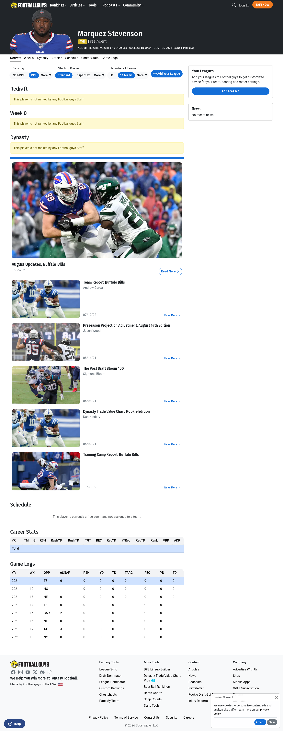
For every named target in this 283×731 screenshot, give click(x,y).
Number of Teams (123, 68)
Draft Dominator (110, 676)
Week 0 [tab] (29, 58)
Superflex (83, 75)
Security (171, 717)
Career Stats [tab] (90, 58)
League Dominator (112, 682)
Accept (260, 722)
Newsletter (196, 688)
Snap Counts (153, 699)
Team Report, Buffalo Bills (104, 282)
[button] (46, 75)
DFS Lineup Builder (157, 669)
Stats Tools (152, 705)
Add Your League (166, 73)
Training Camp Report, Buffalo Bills (111, 454)
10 (112, 75)
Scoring (18, 68)
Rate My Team (109, 701)
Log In (244, 5)
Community (134, 5)
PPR (34, 75)
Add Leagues (230, 91)
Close (272, 722)
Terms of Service (126, 717)
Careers (188, 717)
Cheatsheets (108, 694)
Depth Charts (153, 693)
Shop (236, 676)
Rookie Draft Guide (201, 694)
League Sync (108, 669)
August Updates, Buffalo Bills (40, 264)
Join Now (262, 4)
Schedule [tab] (71, 58)
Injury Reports (198, 701)
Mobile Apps (241, 682)
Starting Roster (68, 68)
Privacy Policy (98, 717)
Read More (170, 271)
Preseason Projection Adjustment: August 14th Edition (126, 325)
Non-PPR (19, 75)
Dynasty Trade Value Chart (162, 678)
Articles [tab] (56, 58)
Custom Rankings (111, 688)
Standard (64, 75)
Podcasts (111, 5)
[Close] (276, 697)
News (192, 676)
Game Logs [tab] (110, 58)
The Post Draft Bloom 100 (103, 368)
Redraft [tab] (15, 58)
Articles (78, 5)
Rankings (59, 5)
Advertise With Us (245, 669)
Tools (94, 5)
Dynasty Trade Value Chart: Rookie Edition (116, 411)
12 (126, 75)
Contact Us (152, 717)
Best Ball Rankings (157, 687)
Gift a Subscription (246, 688)
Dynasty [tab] (42, 58)
